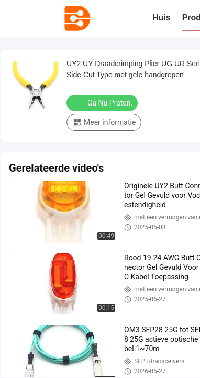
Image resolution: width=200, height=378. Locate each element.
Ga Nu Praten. (103, 102)
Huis (161, 17)
